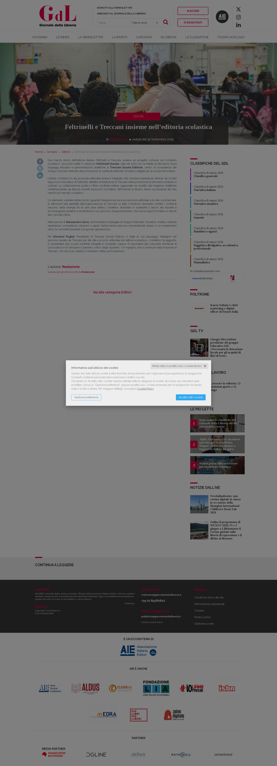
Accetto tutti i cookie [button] (191, 397)
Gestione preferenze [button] (86, 397)
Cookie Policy (145, 388)
